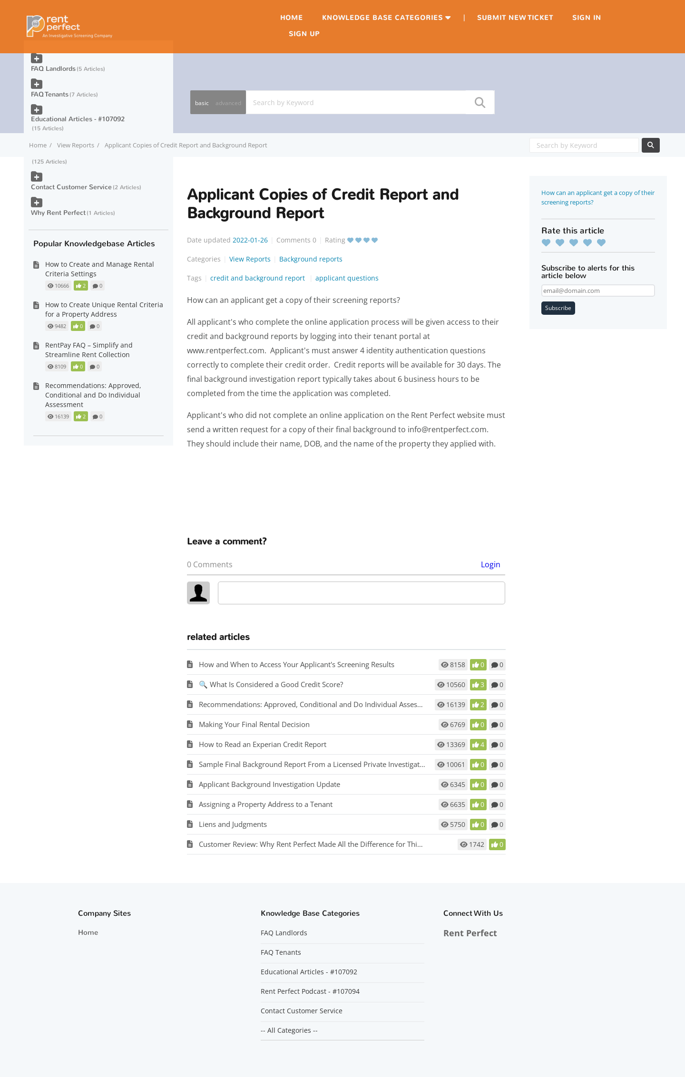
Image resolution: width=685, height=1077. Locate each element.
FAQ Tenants (49, 94)
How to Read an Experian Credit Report (262, 744)
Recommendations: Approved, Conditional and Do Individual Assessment (318, 704)
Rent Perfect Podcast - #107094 (310, 991)
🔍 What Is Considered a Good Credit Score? (271, 684)
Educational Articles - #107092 (78, 119)
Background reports (310, 258)
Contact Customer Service (71, 187)
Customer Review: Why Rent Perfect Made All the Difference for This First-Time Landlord (343, 844)
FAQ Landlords (53, 68)
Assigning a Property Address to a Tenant (266, 804)
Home (291, 17)
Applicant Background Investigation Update (269, 784)
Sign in (586, 17)
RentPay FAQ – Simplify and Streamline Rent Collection (89, 349)
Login (490, 564)
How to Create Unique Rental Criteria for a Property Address (104, 309)
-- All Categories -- (289, 1030)
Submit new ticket (515, 17)
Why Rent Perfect (58, 212)
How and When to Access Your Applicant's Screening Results (296, 664)
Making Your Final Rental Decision (254, 724)
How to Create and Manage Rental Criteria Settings (99, 269)
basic (202, 103)
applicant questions (347, 277)
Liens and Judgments (233, 824)
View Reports (75, 145)
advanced (228, 103)
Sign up (304, 34)
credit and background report (258, 277)
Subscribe (558, 308)
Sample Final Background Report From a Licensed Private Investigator (313, 764)
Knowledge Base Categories (382, 17)
